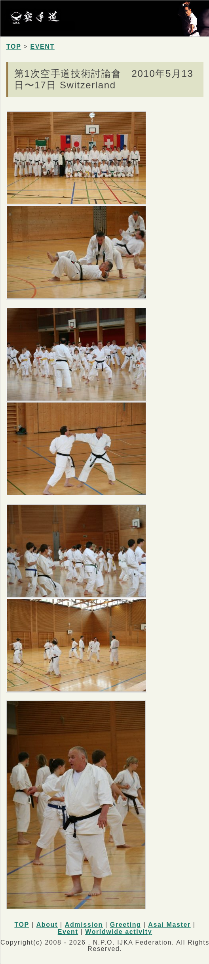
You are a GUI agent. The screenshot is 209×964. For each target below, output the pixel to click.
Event (68, 931)
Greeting (125, 924)
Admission (84, 924)
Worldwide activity (118, 931)
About (47, 924)
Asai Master (169, 924)
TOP (13, 46)
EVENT (42, 46)
